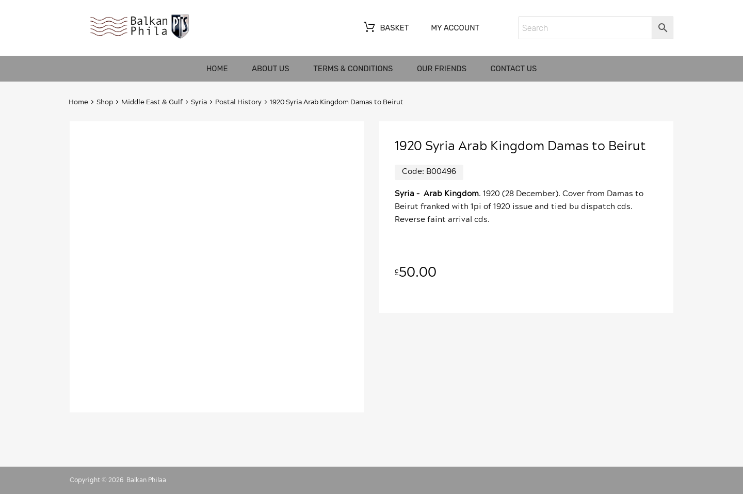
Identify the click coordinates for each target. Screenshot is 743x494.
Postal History (238, 102)
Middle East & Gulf (152, 102)
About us (270, 68)
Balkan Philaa (146, 480)
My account (455, 28)
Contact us (514, 68)
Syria (199, 102)
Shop (104, 102)
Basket (385, 28)
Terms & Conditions (353, 68)
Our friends (441, 68)
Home (217, 68)
